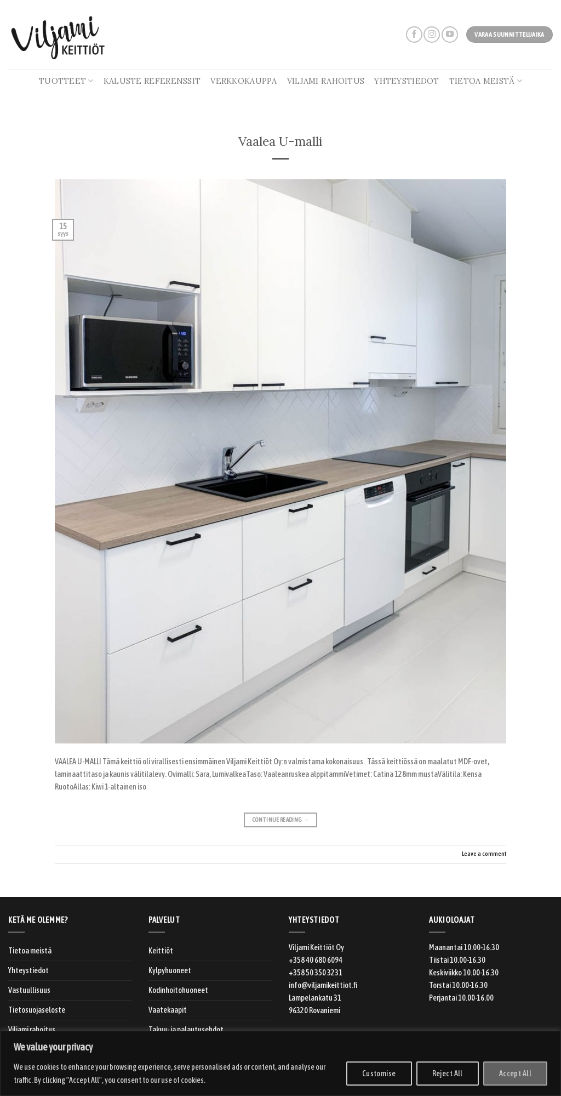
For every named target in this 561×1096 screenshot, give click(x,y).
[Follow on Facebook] (414, 34)
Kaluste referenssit (152, 81)
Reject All (447, 1073)
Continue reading (280, 820)
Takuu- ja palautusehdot (186, 1029)
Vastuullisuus (29, 990)
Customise (379, 1073)
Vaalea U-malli (280, 141)
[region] (280, 1063)
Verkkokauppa (243, 81)
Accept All (515, 1073)
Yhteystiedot (406, 81)
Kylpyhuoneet (169, 970)
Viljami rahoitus (326, 81)
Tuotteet (66, 81)
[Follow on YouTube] (450, 34)
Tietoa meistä (485, 81)
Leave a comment (484, 853)
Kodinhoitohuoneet (178, 990)
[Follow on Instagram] (431, 34)
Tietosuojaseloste (36, 1010)
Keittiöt (160, 950)
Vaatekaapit (167, 1010)
